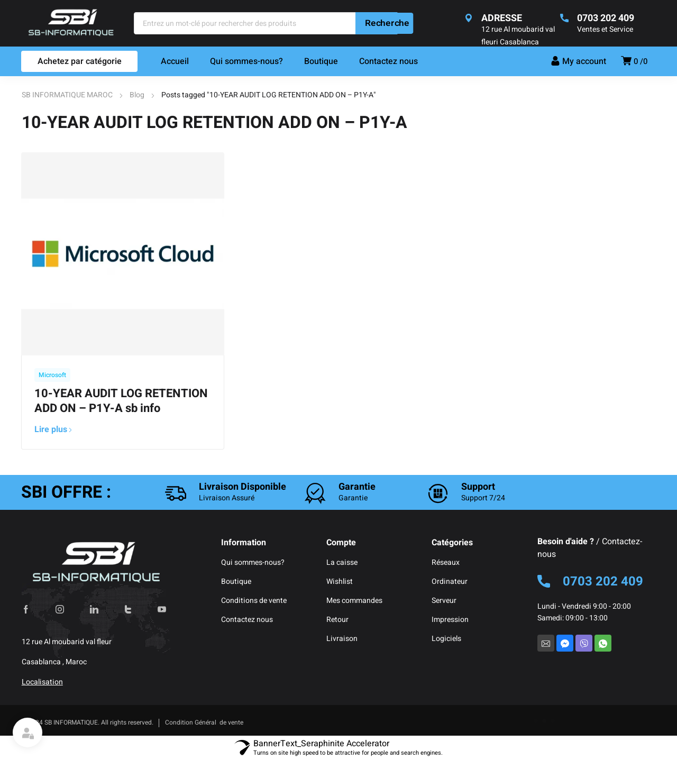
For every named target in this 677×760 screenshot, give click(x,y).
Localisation (42, 682)
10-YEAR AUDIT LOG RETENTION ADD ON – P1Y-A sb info (121, 401)
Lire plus (53, 429)
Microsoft (52, 375)
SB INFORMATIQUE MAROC (67, 94)
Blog (137, 94)
